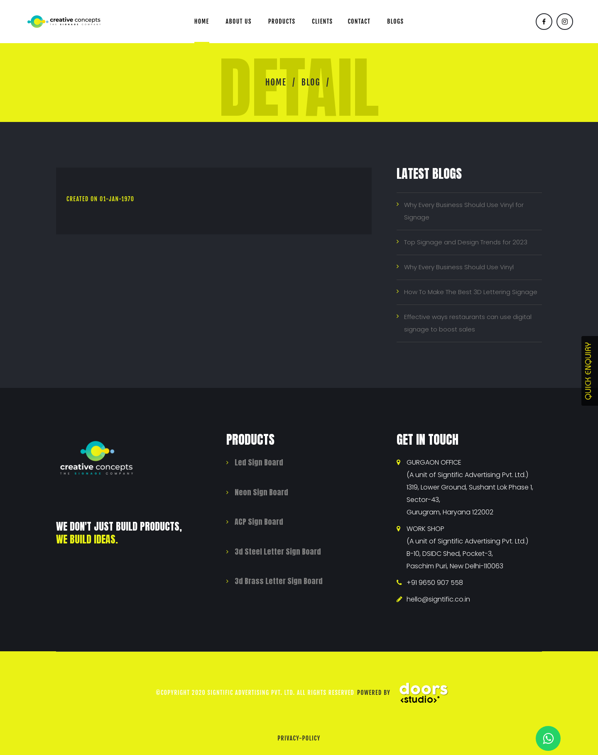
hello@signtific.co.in (438, 599)
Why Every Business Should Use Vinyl (459, 267)
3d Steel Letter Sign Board (278, 551)
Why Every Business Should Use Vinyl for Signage (464, 211)
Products (282, 21)
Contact (359, 21)
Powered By (406, 692)
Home (201, 21)
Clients (322, 21)
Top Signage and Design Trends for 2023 (465, 242)
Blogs (395, 21)
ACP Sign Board (259, 521)
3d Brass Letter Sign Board (279, 581)
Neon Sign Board (261, 492)
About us (239, 21)
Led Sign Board (259, 462)
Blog (311, 82)
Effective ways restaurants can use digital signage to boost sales (468, 323)
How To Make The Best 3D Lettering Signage (470, 291)
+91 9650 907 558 (435, 582)
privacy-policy (299, 738)
